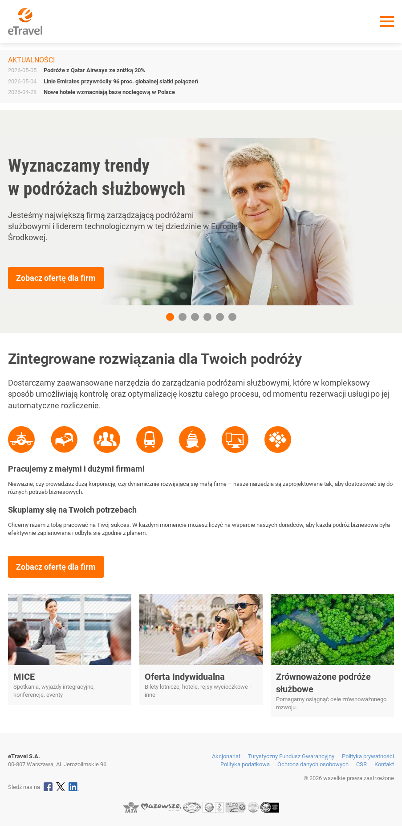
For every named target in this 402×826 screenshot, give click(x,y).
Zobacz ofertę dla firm (56, 278)
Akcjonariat (226, 756)
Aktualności (31, 60)
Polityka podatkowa (245, 764)
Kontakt (384, 764)
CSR (361, 764)
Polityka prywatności (368, 756)
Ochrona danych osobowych (313, 764)
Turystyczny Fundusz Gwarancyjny (291, 756)
